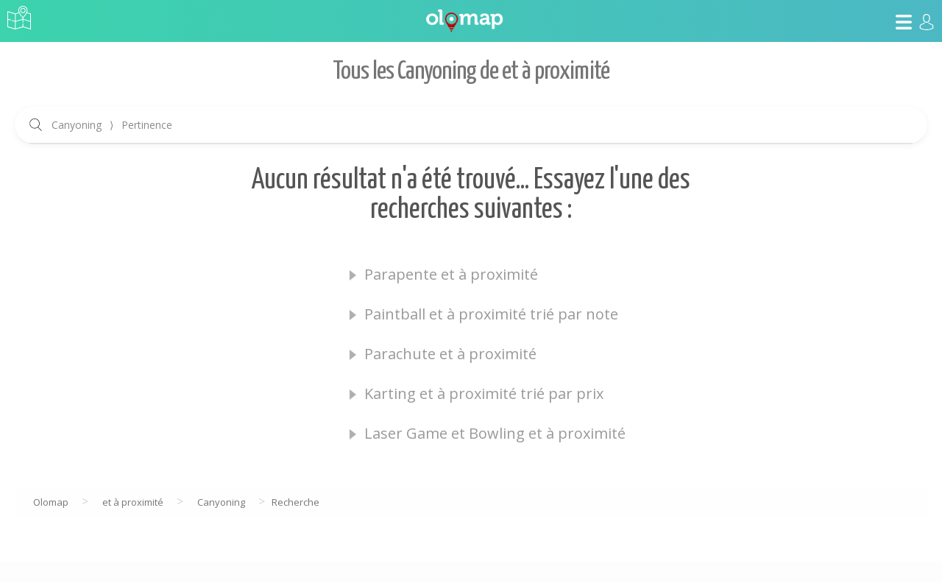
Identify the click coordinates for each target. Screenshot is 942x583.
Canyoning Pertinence (112, 125)
